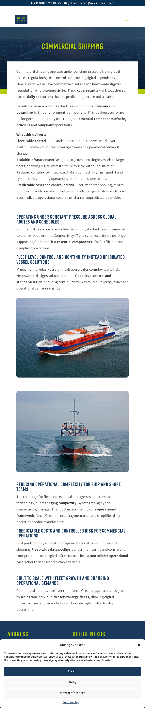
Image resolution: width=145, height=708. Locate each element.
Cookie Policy (71, 702)
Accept (73, 671)
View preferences (72, 693)
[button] (139, 645)
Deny (72, 682)
